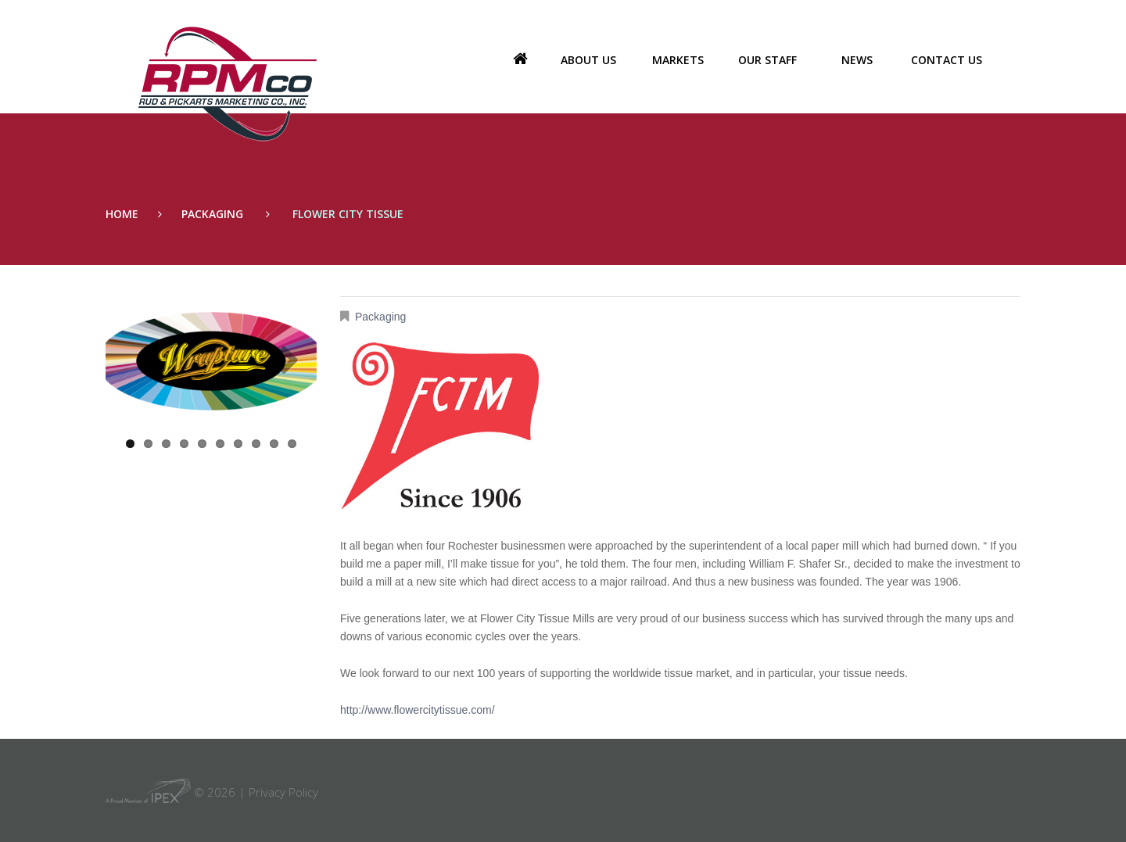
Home (520, 60)
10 (292, 443)
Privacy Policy (283, 792)
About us (588, 59)
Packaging (212, 213)
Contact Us (946, 59)
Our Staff (767, 59)
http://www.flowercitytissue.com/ (417, 710)
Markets (678, 59)
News (857, 59)
